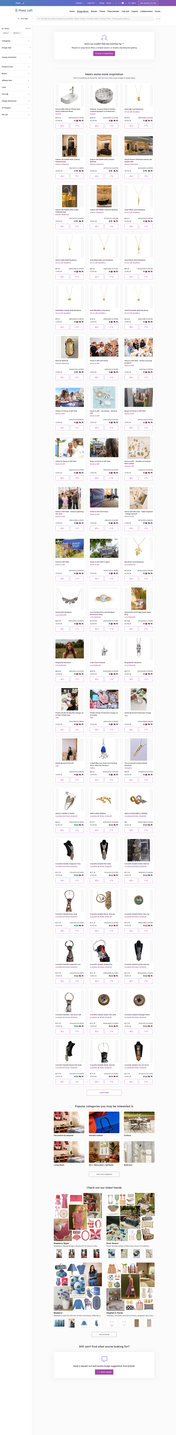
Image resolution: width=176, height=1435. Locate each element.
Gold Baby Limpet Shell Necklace (68, 310)
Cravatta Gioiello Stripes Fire (101, 964)
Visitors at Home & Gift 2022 (66, 411)
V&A (57, 718)
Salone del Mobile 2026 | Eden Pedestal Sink (67, 211)
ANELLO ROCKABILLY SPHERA (135, 813)
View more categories (104, 1174)
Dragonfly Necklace (63, 663)
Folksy (92, 768)
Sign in (132, 3)
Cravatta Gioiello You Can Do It (136, 1065)
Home (72, 11)
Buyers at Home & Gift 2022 (135, 411)
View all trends (104, 1334)
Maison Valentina (62, 164)
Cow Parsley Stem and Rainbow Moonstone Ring (102, 613)
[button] (20, 3)
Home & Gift (94, 363)
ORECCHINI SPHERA (98, 813)
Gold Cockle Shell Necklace (66, 260)
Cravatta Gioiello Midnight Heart (137, 1015)
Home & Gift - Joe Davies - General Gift (103, 412)
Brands (94, 11)
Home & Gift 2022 (62, 562)
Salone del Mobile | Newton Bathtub (104, 210)
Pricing (101, 3)
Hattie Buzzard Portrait (64, 763)
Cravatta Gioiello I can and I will (68, 1015)
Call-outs (125, 11)
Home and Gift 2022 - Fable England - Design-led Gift (138, 513)
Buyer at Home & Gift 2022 (100, 461)
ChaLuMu (128, 768)
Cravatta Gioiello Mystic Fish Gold (103, 1015)
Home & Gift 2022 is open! (100, 562)
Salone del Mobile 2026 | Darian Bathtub (102, 160)
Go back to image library (104, 53)
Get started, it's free (148, 3)
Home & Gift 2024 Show (99, 361)
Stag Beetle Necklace (132, 663)
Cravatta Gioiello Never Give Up (102, 914)
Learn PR (92, 3)
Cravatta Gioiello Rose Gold (66, 914)
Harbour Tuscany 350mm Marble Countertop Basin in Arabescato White (102, 110)
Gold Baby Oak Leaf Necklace (101, 260)
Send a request (104, 1372)
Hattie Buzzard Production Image (137, 713)
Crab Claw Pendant (97, 663)
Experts (135, 11)
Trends (102, 11)
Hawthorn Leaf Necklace (134, 562)
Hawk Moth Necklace (63, 612)
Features (80, 3)
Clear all (27, 28)
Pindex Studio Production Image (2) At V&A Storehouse (69, 714)
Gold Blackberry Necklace (100, 310)
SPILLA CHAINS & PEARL (65, 813)
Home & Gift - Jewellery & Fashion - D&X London (138, 462)
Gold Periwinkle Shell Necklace (136, 310)
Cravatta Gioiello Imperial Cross (68, 864)
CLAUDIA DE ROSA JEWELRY (66, 816)
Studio (157, 11)
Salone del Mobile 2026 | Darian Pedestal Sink (67, 160)
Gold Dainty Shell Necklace (134, 260)
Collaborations (146, 11)
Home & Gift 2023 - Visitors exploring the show (69, 513)
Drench (58, 114)
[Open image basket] (158, 18)
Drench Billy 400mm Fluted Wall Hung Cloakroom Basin (67, 110)
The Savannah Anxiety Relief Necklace (135, 764)
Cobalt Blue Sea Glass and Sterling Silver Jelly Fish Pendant (103, 764)
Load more (104, 1093)
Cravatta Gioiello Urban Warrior (136, 864)
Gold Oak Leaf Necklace (133, 109)
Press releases (113, 11)
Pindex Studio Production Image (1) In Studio (104, 714)
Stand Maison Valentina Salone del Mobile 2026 (138, 160)
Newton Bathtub (61, 361)
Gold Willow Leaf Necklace (134, 210)
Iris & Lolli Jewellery (132, 112)
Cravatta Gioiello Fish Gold (100, 864)
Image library (83, 11)
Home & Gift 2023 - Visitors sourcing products (138, 362)
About (110, 3)
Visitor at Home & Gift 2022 (65, 461)
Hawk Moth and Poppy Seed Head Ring (137, 613)
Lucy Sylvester (130, 565)
